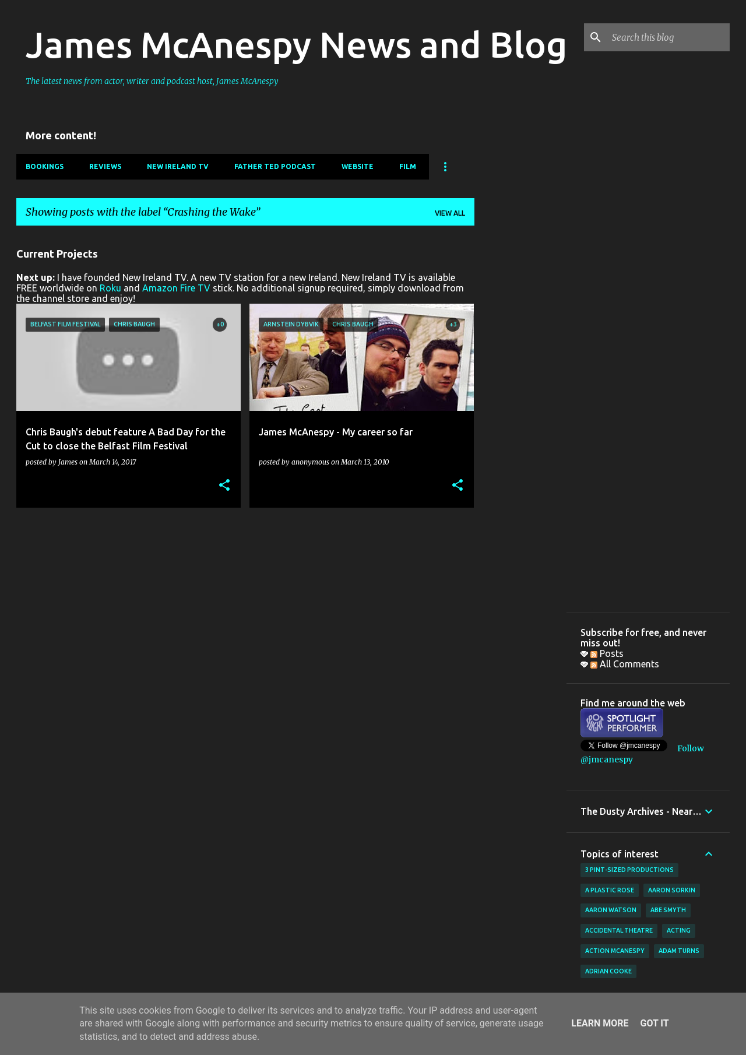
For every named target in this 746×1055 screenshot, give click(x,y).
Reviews (105, 166)
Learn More (599, 1023)
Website (358, 166)
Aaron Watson (610, 909)
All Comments (624, 664)
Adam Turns (679, 950)
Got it (654, 1023)
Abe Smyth (668, 909)
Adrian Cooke (608, 971)
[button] (224, 486)
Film (407, 166)
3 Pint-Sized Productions (629, 869)
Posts (607, 653)
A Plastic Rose (609, 890)
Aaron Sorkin (671, 890)
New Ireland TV (178, 166)
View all (450, 213)
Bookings (45, 166)
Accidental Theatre (619, 930)
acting (679, 930)
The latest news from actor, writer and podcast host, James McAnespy (152, 81)
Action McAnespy (615, 950)
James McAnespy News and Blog (296, 44)
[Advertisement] (520, 410)
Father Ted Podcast (275, 166)
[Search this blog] (668, 37)
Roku (110, 288)
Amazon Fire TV (176, 288)
